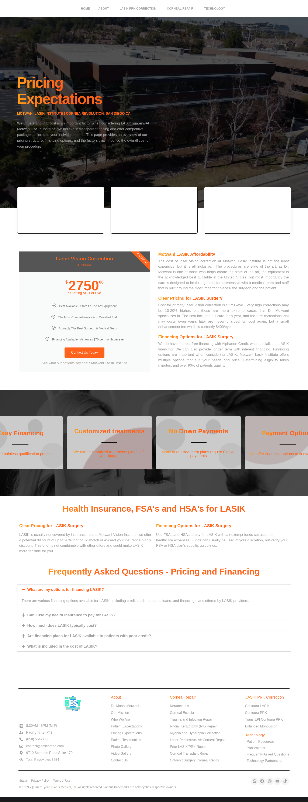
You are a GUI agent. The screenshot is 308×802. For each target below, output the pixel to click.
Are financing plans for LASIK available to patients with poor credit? (89, 636)
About (104, 8)
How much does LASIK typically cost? (62, 625)
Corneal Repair (181, 8)
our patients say (69, 363)
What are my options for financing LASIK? (65, 589)
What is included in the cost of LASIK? (62, 646)
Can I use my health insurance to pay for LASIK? (71, 615)
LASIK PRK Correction (139, 8)
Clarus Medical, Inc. (64, 787)
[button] (154, 590)
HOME (85, 8)
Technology (215, 8)
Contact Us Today (84, 352)
